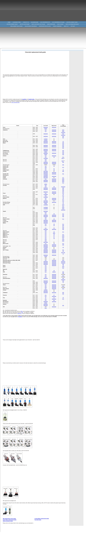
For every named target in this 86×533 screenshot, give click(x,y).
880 (62, 252)
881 (64, 252)
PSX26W (20, 316)
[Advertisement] (43, 10)
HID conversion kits (15, 102)
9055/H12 (20, 313)
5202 (63, 158)
